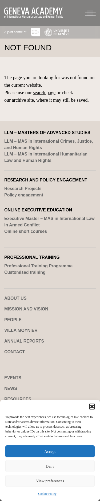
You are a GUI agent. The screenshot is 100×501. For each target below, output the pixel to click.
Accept (49, 451)
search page (44, 92)
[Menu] (90, 13)
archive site (23, 100)
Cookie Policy (47, 494)
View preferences (50, 481)
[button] (92, 406)
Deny (50, 466)
